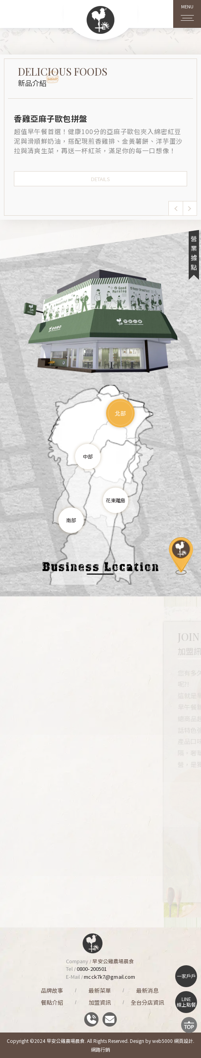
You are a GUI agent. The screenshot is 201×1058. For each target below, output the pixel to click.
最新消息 (147, 990)
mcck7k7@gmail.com (109, 976)
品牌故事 (52, 990)
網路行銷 (100, 1049)
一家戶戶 (186, 975)
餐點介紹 (52, 1002)
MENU (187, 10)
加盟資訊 (100, 1002)
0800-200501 (92, 968)
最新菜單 (100, 990)
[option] (100, 149)
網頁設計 (183, 1040)
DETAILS (100, 179)
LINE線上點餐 (186, 1002)
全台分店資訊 (147, 1002)
